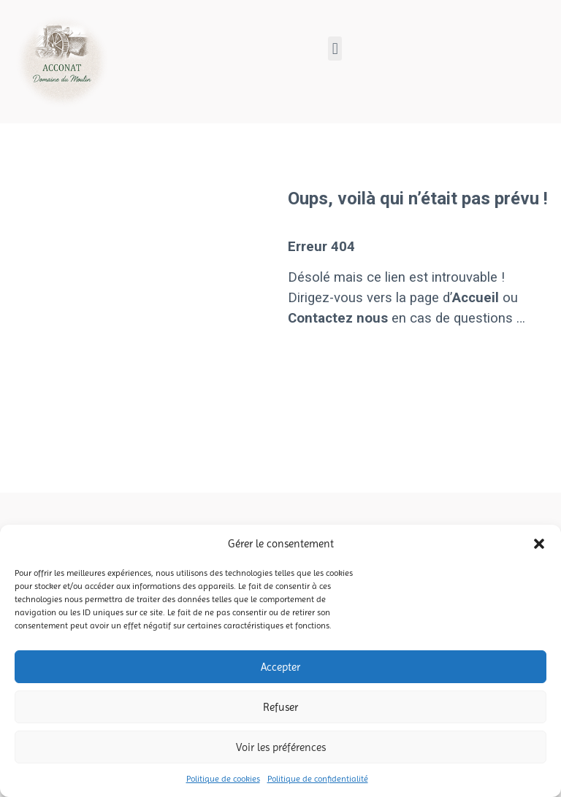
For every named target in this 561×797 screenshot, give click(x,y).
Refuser (280, 707)
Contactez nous (338, 318)
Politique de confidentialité (317, 779)
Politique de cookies (223, 779)
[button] (539, 543)
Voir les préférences (281, 747)
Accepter (280, 667)
